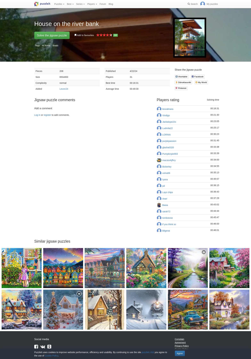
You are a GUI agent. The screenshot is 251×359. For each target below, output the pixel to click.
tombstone (167, 218)
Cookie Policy (51, 355)
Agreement (180, 342)
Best (70, 4)
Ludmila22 (167, 128)
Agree (180, 353)
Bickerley (166, 166)
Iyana (165, 179)
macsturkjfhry (169, 160)
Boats (55, 45)
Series (80, 4)
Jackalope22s (169, 122)
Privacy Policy (182, 346)
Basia (165, 205)
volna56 (166, 173)
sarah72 (166, 211)
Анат (164, 198)
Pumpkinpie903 (170, 154)
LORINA (166, 134)
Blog (111, 4)
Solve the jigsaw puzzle (52, 35)
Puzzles (59, 4)
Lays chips (167, 192)
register (47, 115)
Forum (103, 4)
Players (92, 4)
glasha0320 (168, 147)
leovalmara (167, 109)
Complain (179, 339)
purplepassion (169, 141)
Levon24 (64, 89)
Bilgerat (166, 230)
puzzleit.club (148, 352)
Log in (37, 115)
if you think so (169, 224)
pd (163, 186)
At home (46, 45)
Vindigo (166, 115)
